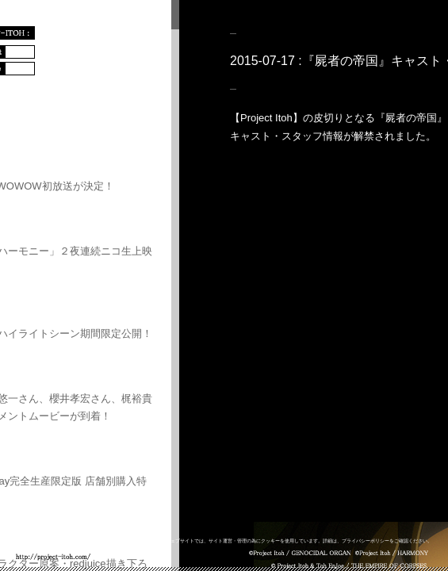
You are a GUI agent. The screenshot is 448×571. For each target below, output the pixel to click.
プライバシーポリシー (365, 540)
